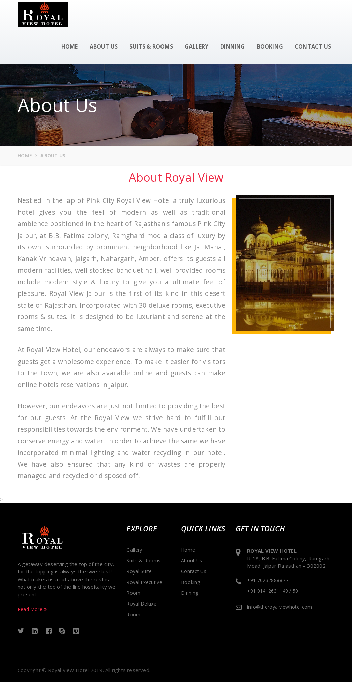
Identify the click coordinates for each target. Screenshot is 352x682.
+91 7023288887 (266, 580)
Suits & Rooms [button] (151, 46)
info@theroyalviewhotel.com (279, 606)
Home (69, 46)
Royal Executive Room (144, 587)
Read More (32, 609)
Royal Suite (139, 571)
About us (104, 46)
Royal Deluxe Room (141, 609)
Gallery (196, 46)
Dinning (232, 46)
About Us (191, 560)
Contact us (313, 46)
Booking (270, 46)
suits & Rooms (143, 560)
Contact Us (193, 571)
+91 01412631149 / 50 (272, 591)
